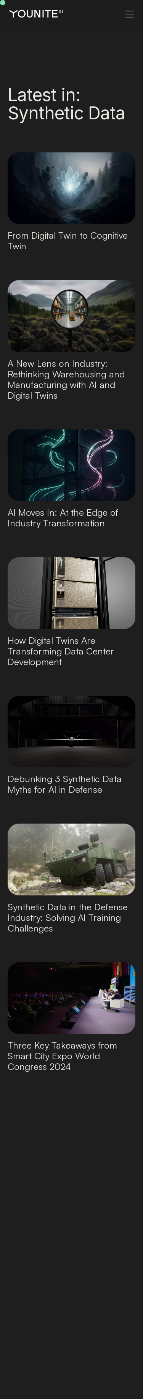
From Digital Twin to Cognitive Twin (68, 241)
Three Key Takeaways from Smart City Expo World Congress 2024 (62, 1055)
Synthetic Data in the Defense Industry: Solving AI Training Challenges (68, 917)
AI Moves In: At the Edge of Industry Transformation (63, 518)
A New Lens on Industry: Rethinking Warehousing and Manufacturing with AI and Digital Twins (66, 379)
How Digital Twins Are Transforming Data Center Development (61, 651)
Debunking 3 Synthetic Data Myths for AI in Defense (65, 784)
